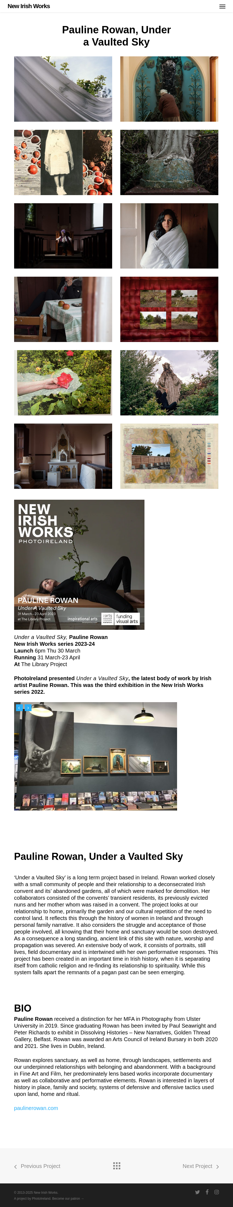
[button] (222, 6)
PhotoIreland (41, 1198)
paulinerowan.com (36, 1108)
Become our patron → (68, 1198)
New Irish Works (29, 6)
